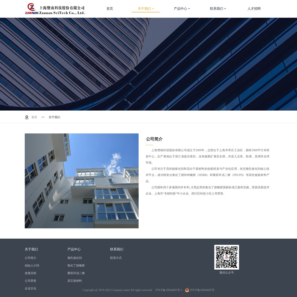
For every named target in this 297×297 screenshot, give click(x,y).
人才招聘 (254, 8)
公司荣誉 (30, 280)
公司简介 (30, 257)
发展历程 (30, 273)
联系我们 (218, 8)
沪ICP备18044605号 (199, 290)
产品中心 (182, 8)
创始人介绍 (32, 265)
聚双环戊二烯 (76, 273)
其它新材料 (74, 280)
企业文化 (30, 288)
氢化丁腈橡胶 (76, 265)
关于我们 (146, 8)
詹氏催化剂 (74, 257)
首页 (109, 8)
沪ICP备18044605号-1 (168, 290)
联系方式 (116, 257)
